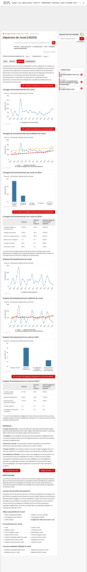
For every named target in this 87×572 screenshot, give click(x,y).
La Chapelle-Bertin (37, 46)
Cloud (62, 3)
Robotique (55, 3)
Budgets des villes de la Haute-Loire (43, 519)
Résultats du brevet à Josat (39, 550)
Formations (65, 70)
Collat (45, 46)
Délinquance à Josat (37, 539)
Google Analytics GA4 (67, 88)
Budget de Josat (47, 470)
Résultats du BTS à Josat (38, 552)
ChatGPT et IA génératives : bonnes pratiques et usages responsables (69, 82)
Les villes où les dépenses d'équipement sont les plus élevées (34, 376)
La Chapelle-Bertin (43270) (13, 517)
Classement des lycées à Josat (14, 542)
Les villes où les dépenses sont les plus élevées (39, 85)
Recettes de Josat (11, 470)
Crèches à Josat (36, 530)
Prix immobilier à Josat (11, 532)
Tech (19, 3)
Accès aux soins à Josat (38, 537)
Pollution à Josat (36, 542)
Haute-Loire (20, 33)
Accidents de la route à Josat (13, 539)
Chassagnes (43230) (37, 517)
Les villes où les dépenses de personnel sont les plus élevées (34, 212)
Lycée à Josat (35, 527)
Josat (26, 33)
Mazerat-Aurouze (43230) (39, 514)
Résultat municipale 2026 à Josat (14, 550)
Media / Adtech (27, 3)
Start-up (36, 3)
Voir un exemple (80, 41)
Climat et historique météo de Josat (15, 537)
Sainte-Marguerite (26, 46)
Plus (75, 3)
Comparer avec (36, 56)
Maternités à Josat (37, 532)
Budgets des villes (11, 33)
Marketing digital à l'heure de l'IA (69, 75)
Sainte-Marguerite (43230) (12, 514)
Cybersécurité (46, 3)
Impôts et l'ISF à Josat (11, 534)
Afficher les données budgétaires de (13, 56)
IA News (14, 3)
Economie (69, 3)
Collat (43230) (9, 519)
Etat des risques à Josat (38, 534)
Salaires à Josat (9, 530)
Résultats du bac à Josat (12, 552)
